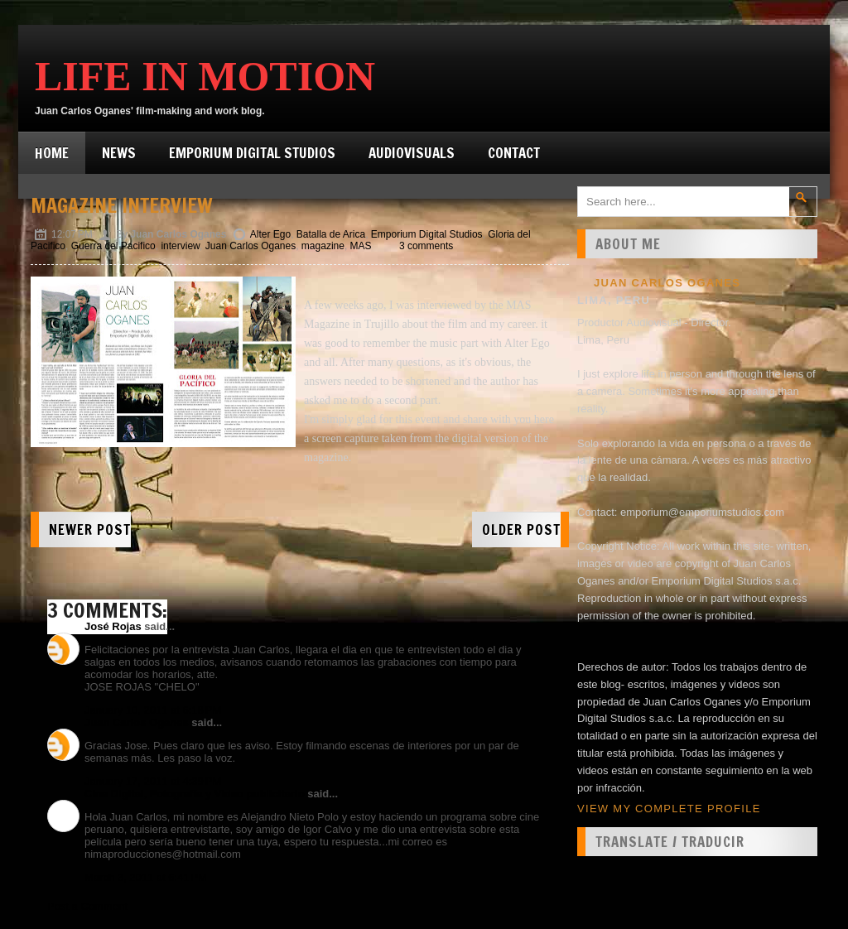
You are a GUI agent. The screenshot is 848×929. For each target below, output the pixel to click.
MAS (361, 246)
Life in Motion (205, 76)
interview (180, 246)
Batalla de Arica (330, 234)
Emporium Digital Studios (252, 152)
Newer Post (90, 529)
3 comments (426, 246)
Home (52, 152)
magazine (322, 246)
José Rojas (113, 626)
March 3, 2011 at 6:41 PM (145, 877)
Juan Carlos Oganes (250, 246)
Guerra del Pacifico (113, 246)
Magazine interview (122, 205)
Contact (514, 152)
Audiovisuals (412, 152)
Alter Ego (270, 234)
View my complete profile (669, 808)
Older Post (521, 529)
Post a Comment (87, 906)
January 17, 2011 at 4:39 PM (152, 781)
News (119, 152)
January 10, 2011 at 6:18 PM (152, 710)
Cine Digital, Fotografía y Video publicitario (194, 793)
